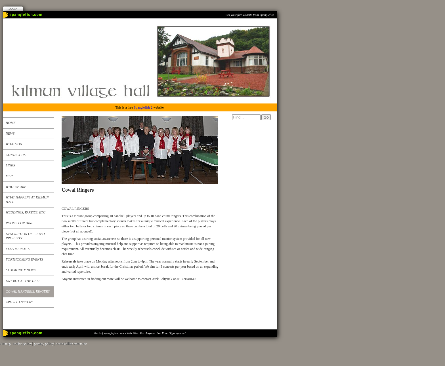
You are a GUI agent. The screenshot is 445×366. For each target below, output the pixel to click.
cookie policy (22, 344)
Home (11, 123)
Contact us (16, 155)
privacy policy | (45, 344)
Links (10, 165)
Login (13, 8)
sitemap (5, 344)
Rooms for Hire (19, 223)
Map (9, 176)
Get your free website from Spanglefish (250, 14)
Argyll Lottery (19, 302)
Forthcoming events (24, 259)
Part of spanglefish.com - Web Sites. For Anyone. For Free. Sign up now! (140, 333)
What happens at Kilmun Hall (27, 199)
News (10, 134)
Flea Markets (18, 249)
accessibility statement (71, 344)
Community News (20, 270)
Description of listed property (25, 236)
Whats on (14, 144)
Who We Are (16, 187)
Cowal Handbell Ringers (28, 291)
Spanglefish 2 (143, 107)
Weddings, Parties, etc (25, 212)
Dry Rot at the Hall (23, 281)
